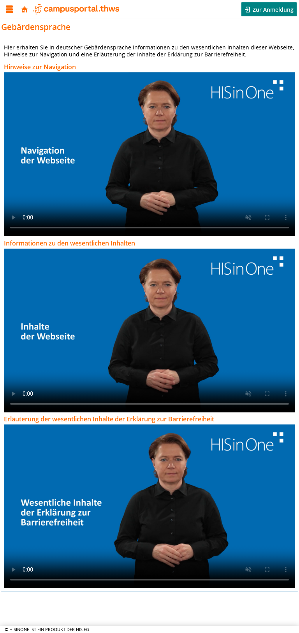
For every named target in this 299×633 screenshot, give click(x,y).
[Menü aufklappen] (9, 9)
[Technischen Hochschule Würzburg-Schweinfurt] (76, 9)
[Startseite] (24, 10)
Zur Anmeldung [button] (272, 9)
